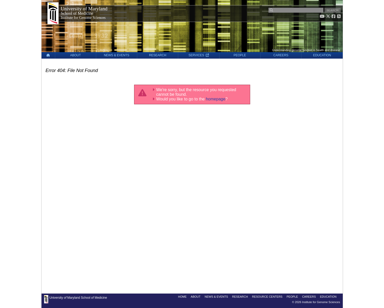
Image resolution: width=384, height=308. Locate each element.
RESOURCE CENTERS (267, 296)
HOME (182, 296)
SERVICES (199, 55)
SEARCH (332, 10)
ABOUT (75, 55)
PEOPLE (240, 55)
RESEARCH (157, 55)
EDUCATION (322, 55)
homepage (215, 99)
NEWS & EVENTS (116, 55)
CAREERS (280, 55)
